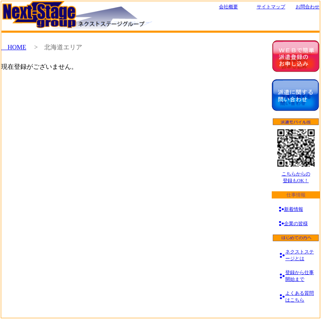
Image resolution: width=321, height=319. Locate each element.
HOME (13, 47)
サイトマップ (271, 7)
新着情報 (293, 209)
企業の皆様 (296, 223)
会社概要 (228, 7)
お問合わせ (307, 7)
